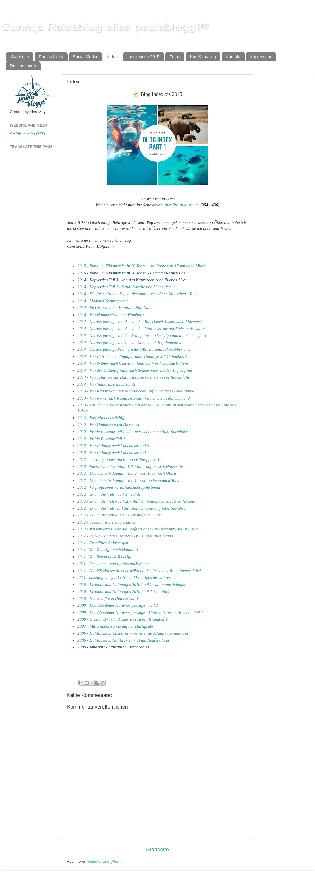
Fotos (174, 56)
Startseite (20, 56)
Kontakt (233, 56)
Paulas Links (51, 56)
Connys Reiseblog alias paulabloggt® (104, 26)
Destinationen (23, 65)
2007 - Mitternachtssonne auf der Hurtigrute (115, 626)
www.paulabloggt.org (27, 132)
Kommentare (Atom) (104, 861)
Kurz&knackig (203, 56)
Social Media (85, 56)
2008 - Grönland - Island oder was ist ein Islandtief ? (122, 619)
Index (112, 56)
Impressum (260, 56)
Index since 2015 (143, 56)
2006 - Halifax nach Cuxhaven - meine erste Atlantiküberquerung (132, 633)
